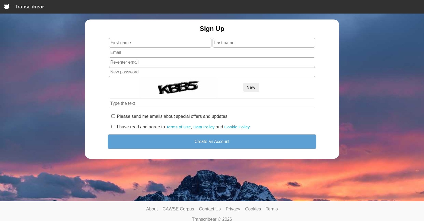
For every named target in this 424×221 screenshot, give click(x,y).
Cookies (253, 208)
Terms (272, 208)
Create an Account (212, 141)
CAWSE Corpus (178, 208)
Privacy (233, 208)
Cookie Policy (237, 127)
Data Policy (203, 127)
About (152, 208)
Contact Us (210, 208)
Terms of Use (178, 127)
